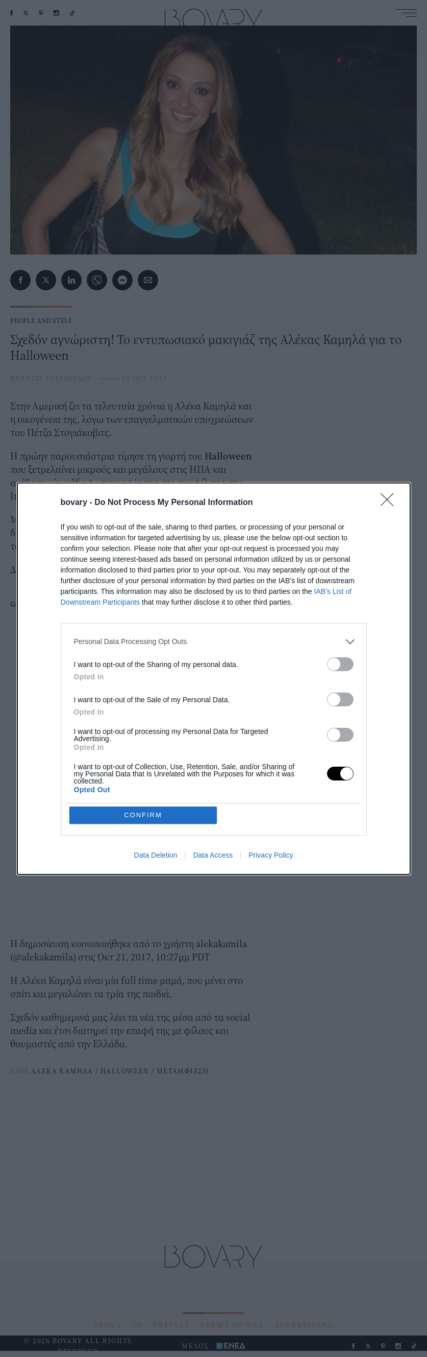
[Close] (390, 503)
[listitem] (214, 641)
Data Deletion (156, 855)
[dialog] (213, 679)
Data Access (213, 855)
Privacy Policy (270, 855)
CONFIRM (143, 815)
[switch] (340, 664)
